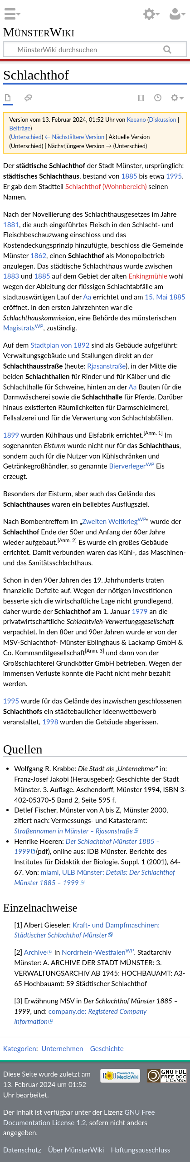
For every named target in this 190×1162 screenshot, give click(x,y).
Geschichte (107, 1048)
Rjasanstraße (106, 366)
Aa (87, 297)
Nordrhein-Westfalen (98, 952)
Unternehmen (62, 1048)
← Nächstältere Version (74, 136)
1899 (11, 435)
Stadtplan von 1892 (59, 345)
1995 (174, 176)
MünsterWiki (38, 32)
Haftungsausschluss (141, 1150)
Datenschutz (22, 1150)
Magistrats (23, 328)
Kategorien (19, 1048)
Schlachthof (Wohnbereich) (105, 186)
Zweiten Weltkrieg (114, 521)
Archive (35, 952)
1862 (38, 255)
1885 (129, 176)
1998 (50, 722)
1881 (11, 224)
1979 (139, 611)
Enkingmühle (147, 276)
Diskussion (162, 119)
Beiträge (20, 128)
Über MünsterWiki (76, 1150)
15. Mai (156, 297)
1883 (11, 276)
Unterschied (26, 136)
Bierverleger (131, 466)
